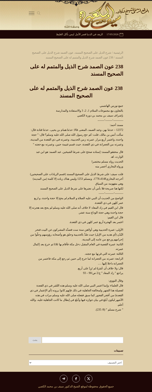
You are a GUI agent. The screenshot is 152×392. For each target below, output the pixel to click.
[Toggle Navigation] (31, 14)
